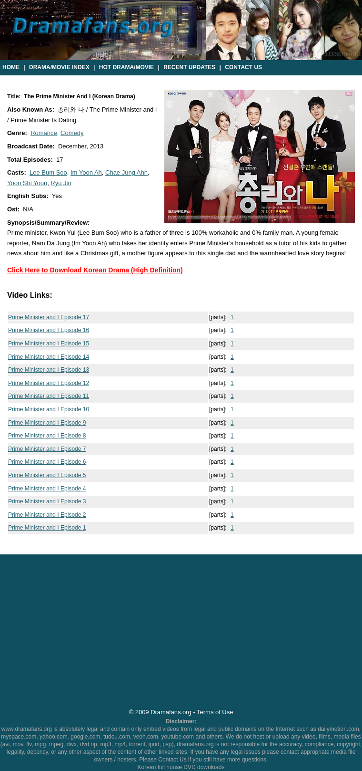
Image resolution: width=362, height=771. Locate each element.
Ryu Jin (60, 183)
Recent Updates (189, 67)
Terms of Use (215, 712)
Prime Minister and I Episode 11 (48, 396)
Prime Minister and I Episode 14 (48, 357)
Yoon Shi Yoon (27, 183)
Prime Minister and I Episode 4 (47, 488)
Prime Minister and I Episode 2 (47, 514)
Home (11, 67)
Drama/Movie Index (59, 67)
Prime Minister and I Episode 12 (48, 383)
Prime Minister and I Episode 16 (48, 330)
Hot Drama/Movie (126, 67)
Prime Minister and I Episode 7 (47, 449)
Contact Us (243, 67)
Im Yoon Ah (86, 172)
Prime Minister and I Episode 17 (48, 317)
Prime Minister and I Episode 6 (47, 461)
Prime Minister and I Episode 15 (48, 343)
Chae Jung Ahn (126, 172)
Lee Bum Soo (48, 172)
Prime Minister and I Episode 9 (47, 422)
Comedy (71, 132)
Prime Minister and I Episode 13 (48, 369)
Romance (43, 132)
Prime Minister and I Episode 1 (47, 527)
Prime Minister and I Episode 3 (47, 501)
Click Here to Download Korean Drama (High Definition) (95, 270)
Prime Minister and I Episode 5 (47, 475)
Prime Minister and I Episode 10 (48, 409)
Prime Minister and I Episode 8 (47, 435)
